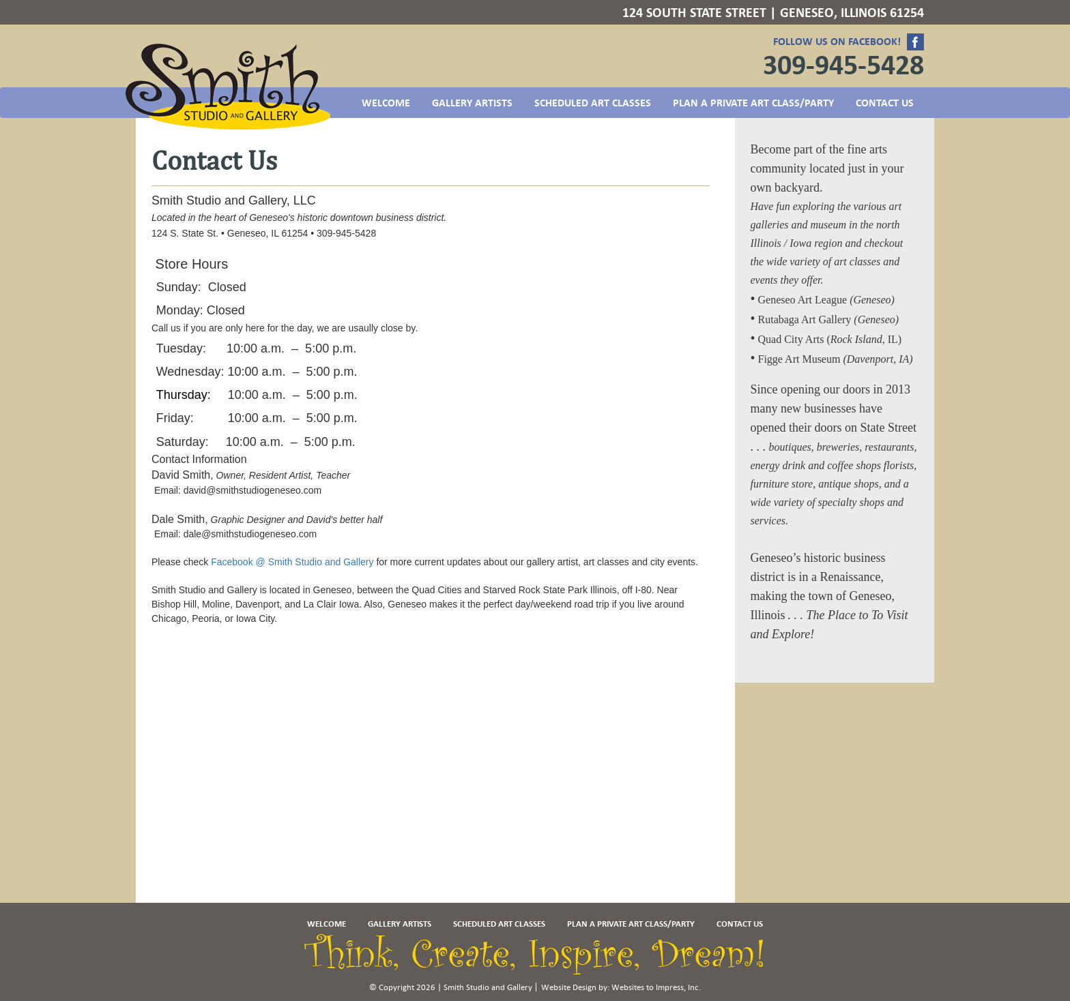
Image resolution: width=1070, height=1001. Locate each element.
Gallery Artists (472, 103)
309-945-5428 (843, 64)
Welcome (386, 103)
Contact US (885, 103)
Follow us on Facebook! (848, 41)
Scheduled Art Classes (592, 103)
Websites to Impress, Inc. (656, 986)
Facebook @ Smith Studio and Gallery (292, 561)
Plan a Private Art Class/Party (753, 103)
